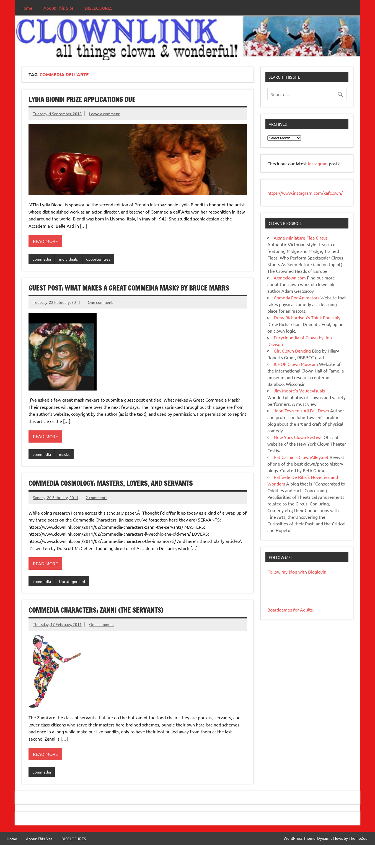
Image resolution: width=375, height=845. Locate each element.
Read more (45, 241)
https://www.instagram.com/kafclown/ (305, 193)
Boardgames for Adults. (290, 609)
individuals (68, 258)
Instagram (318, 163)
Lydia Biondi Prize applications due (82, 99)
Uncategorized (72, 581)
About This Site (58, 8)
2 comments (96, 497)
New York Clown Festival (298, 437)
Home (26, 8)
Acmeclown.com (290, 277)
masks (64, 454)
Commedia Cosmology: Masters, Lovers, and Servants (111, 483)
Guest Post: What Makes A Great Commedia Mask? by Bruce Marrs (129, 288)
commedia (42, 258)
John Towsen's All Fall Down (301, 410)
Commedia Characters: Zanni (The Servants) (96, 610)
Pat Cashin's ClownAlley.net (301, 457)
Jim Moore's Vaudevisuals (299, 390)
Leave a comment (104, 113)
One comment (100, 302)
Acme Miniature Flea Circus (301, 237)
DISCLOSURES (99, 8)
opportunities (98, 258)
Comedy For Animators (296, 297)
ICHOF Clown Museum (296, 364)
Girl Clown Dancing (292, 350)
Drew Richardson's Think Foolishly (307, 317)
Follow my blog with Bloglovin (296, 571)
